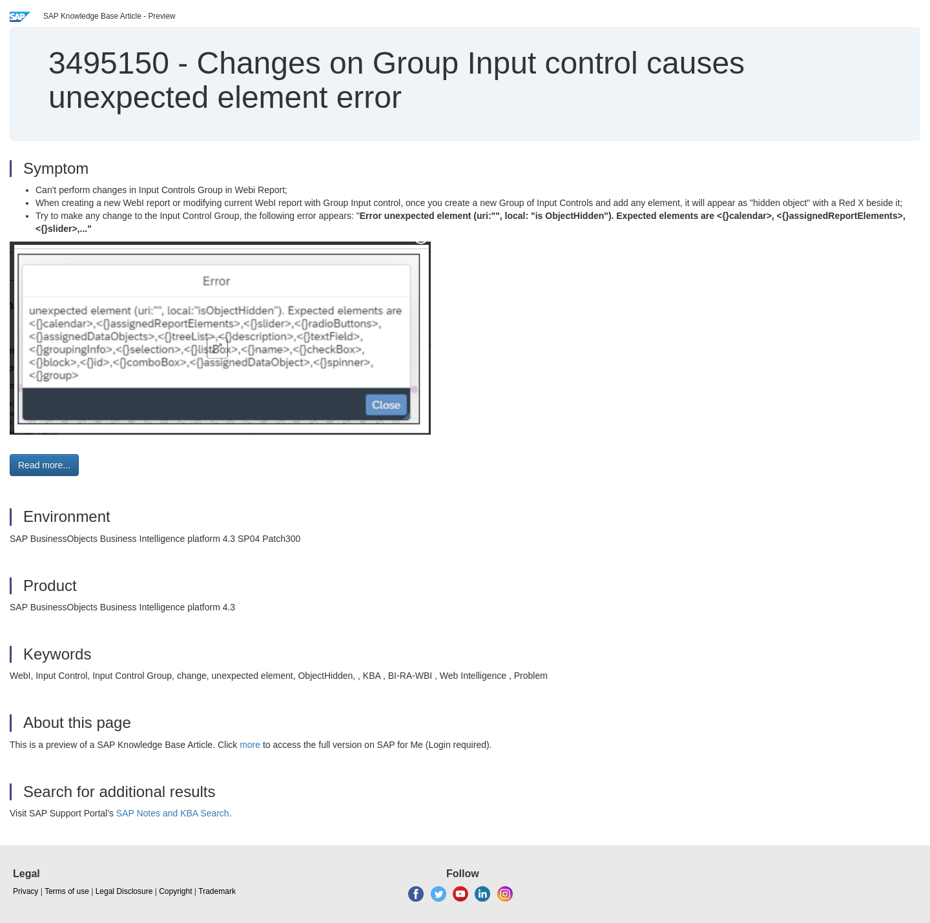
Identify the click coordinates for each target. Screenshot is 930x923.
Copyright (175, 891)
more (250, 745)
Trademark (217, 891)
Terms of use (67, 891)
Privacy (25, 891)
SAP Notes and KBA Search (172, 813)
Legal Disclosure (124, 891)
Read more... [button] (44, 465)
